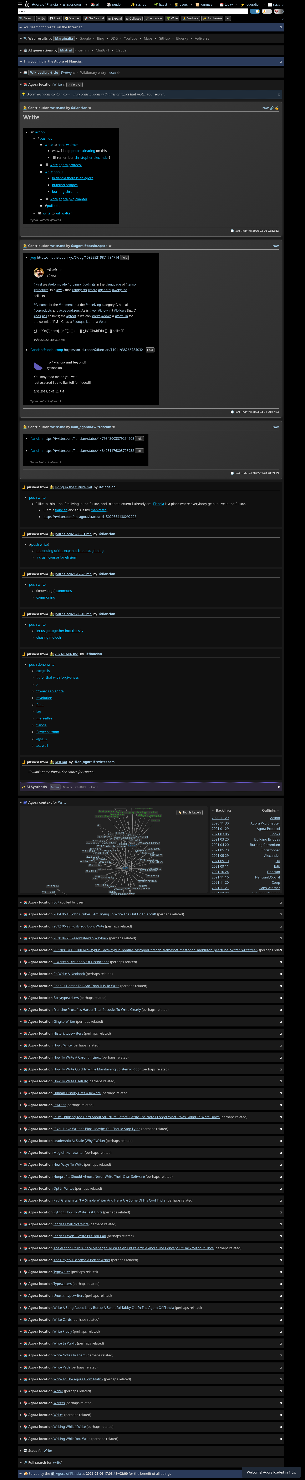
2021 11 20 (220, 882)
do (50, 138)
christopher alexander (92, 157)
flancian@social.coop (46, 350)
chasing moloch (48, 637)
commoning (45, 597)
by (151, 487)
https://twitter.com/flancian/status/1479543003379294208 (89, 438)
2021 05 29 (220, 855)
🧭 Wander (72, 18)
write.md (57, 107)
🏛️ (53, 1473)
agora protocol (70, 165)
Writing (66, 72)
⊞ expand (115, 18)
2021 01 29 (220, 828)
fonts (40, 704)
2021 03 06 (220, 834)
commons (64, 590)
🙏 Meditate (190, 18)
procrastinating (83, 151)
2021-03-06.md (66, 654)
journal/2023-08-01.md (73, 534)
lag (38, 711)
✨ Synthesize (212, 18)
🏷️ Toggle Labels (189, 812)
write (112, 72)
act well (42, 745)
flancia (41, 725)
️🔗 (272, 108)
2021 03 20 (220, 839)
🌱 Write (172, 18)
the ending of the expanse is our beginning (69, 550)
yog (33, 257)
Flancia (158, 503)
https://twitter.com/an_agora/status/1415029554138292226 (90, 517)
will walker (64, 213)
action (40, 132)
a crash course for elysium (56, 557)
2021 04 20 (220, 844)
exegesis (43, 670)
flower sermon (47, 732)
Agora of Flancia (68, 1473)
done (42, 664)
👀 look (54, 18)
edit (57, 206)
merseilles (44, 718)
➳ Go (41, 18)
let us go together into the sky (59, 630)
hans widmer (68, 144)
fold (124, 257)
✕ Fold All (74, 84)
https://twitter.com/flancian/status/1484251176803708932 (89, 451)
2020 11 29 (220, 818)
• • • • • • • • (117, 38)
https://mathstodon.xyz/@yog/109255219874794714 (78, 257)
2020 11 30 (220, 823)
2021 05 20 (220, 850)
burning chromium (67, 191)
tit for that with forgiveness (57, 677)
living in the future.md (73, 487)
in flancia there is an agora (72, 178)
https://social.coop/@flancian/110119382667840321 (104, 350)
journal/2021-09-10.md (73, 614)
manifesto (99, 510)
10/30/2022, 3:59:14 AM (50, 339)
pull (50, 206)
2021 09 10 (220, 861)
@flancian (107, 487)
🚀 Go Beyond (94, 18)
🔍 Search (26, 18)
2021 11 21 (220, 888)
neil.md (61, 762)
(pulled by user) (152, 902)
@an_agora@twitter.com (94, 761)
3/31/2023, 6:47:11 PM (49, 391)
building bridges (65, 185)
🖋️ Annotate (154, 18)
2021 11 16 (220, 877)
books (58, 172)
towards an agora (49, 691)
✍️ (277, 108)
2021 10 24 (220, 872)
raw (266, 108)
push (43, 138)
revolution (44, 698)
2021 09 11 (220, 866)
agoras (41, 738)
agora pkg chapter (73, 199)
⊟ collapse (133, 18)
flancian (36, 438)
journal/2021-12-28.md (73, 574)
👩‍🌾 (25, 107)
